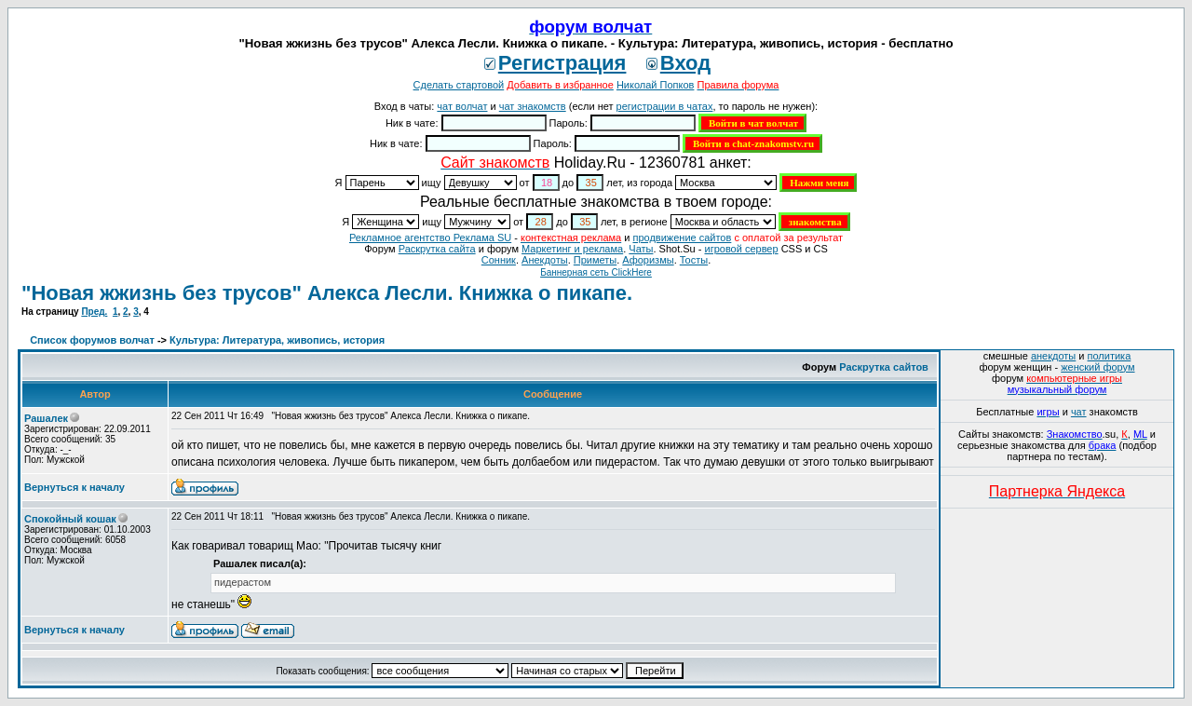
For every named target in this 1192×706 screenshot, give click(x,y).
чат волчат (462, 106)
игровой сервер (741, 248)
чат (1079, 411)
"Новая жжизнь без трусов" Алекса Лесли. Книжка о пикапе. (326, 293)
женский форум (1097, 367)
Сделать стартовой (459, 84)
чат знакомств (532, 106)
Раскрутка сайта (437, 248)
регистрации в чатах (664, 106)
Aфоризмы (647, 259)
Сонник (498, 259)
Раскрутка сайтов (883, 367)
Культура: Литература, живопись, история (277, 340)
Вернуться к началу (74, 487)
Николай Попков (655, 84)
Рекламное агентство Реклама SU (430, 237)
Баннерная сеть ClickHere (596, 272)
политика (1109, 355)
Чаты (641, 248)
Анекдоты (545, 259)
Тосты (694, 259)
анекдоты (1053, 355)
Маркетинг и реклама (572, 248)
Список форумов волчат (92, 340)
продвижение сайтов (681, 237)
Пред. (94, 311)
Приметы (595, 259)
